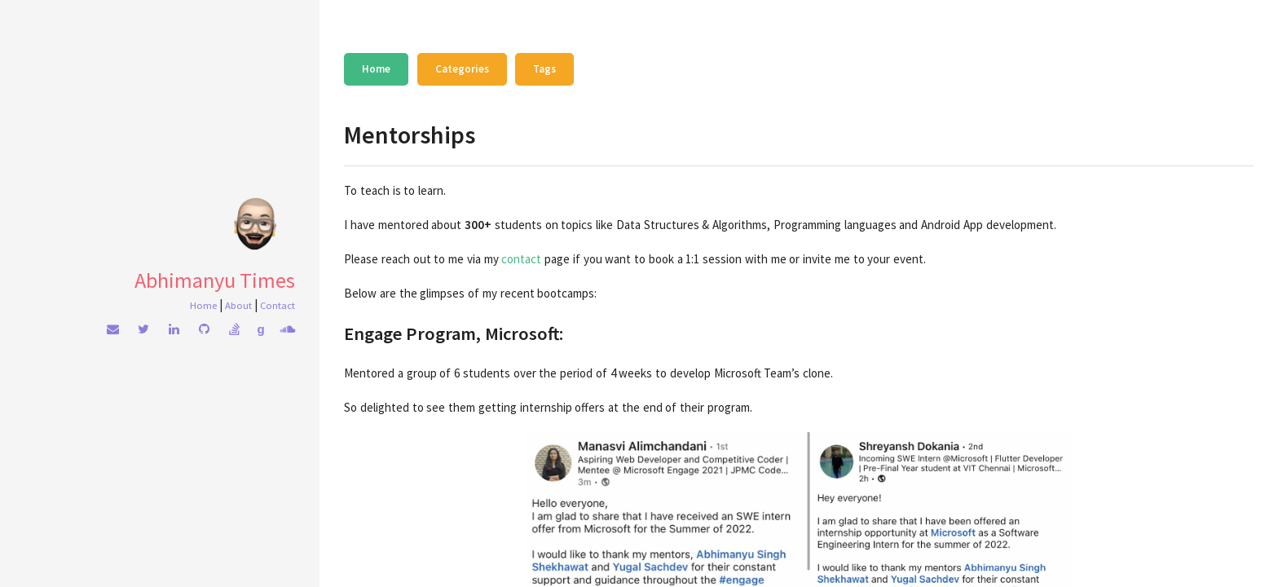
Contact (277, 304)
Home (203, 304)
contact (521, 259)
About (238, 304)
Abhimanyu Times (214, 280)
